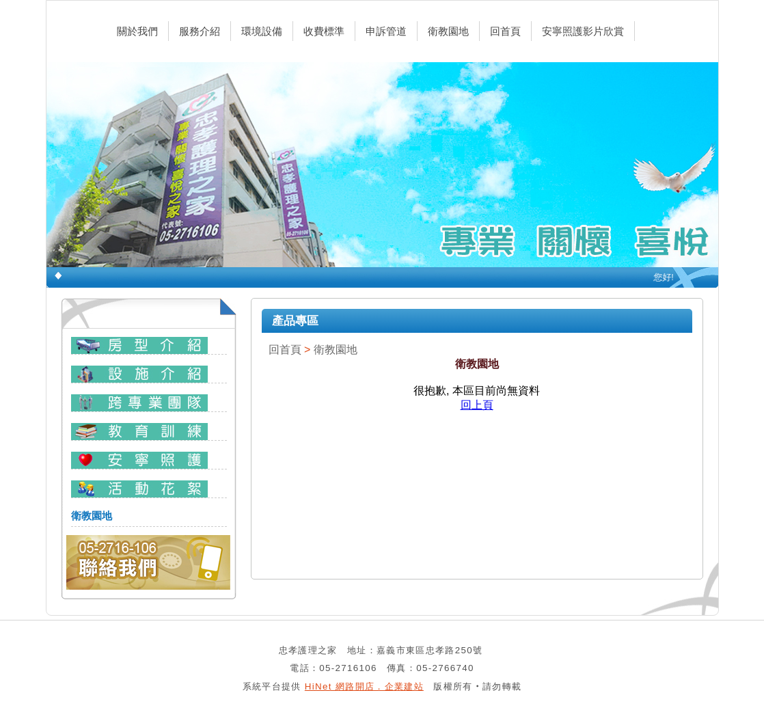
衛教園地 (448, 31)
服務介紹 (199, 31)
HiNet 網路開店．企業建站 (364, 686)
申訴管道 (386, 31)
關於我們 (137, 31)
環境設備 (261, 31)
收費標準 (323, 31)
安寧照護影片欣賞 (583, 31)
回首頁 (505, 31)
